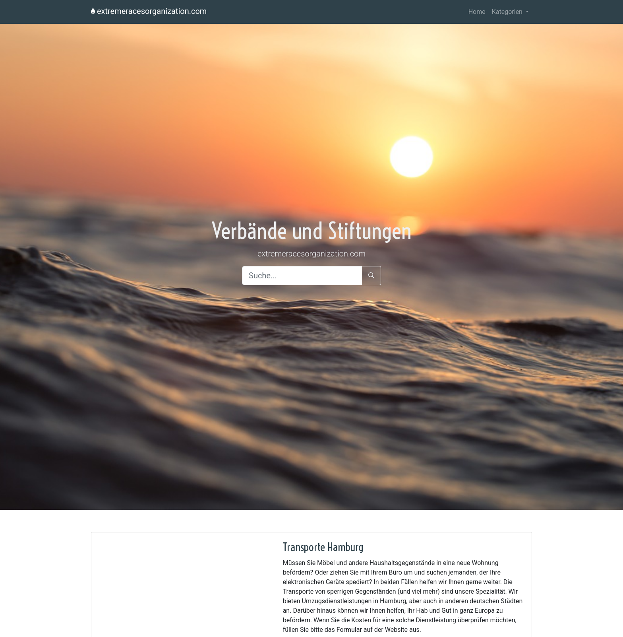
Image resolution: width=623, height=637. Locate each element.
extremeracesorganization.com (149, 11)
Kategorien (508, 12)
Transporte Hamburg (323, 547)
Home (477, 12)
